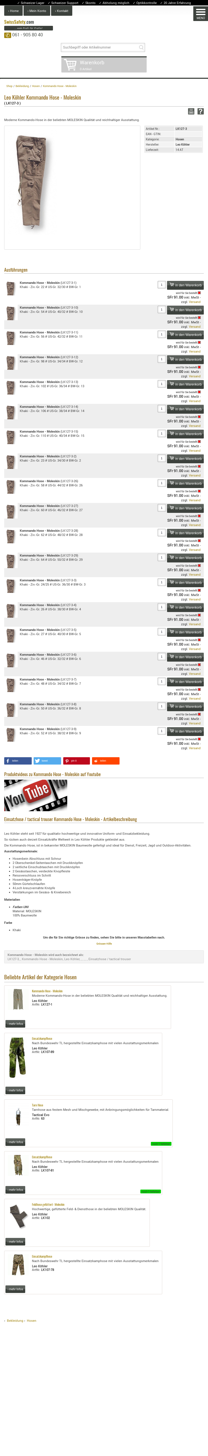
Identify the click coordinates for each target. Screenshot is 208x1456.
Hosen (31, 1320)
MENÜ (200, 14)
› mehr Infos (15, 1024)
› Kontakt (61, 11)
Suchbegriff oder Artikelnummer (87, 47)
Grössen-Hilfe (104, 943)
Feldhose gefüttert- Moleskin (48, 1204)
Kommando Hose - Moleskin (47, 991)
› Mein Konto (37, 11)
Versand (195, 302)
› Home (13, 11)
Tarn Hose (37, 1105)
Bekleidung (15, 1320)
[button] (18, 761)
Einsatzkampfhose (42, 1038)
